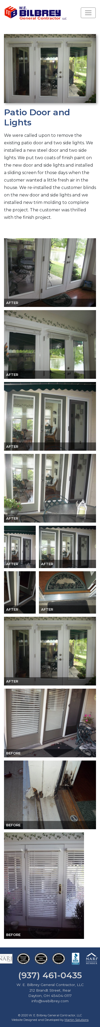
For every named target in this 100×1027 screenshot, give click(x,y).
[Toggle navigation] (88, 12)
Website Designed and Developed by (50, 1020)
